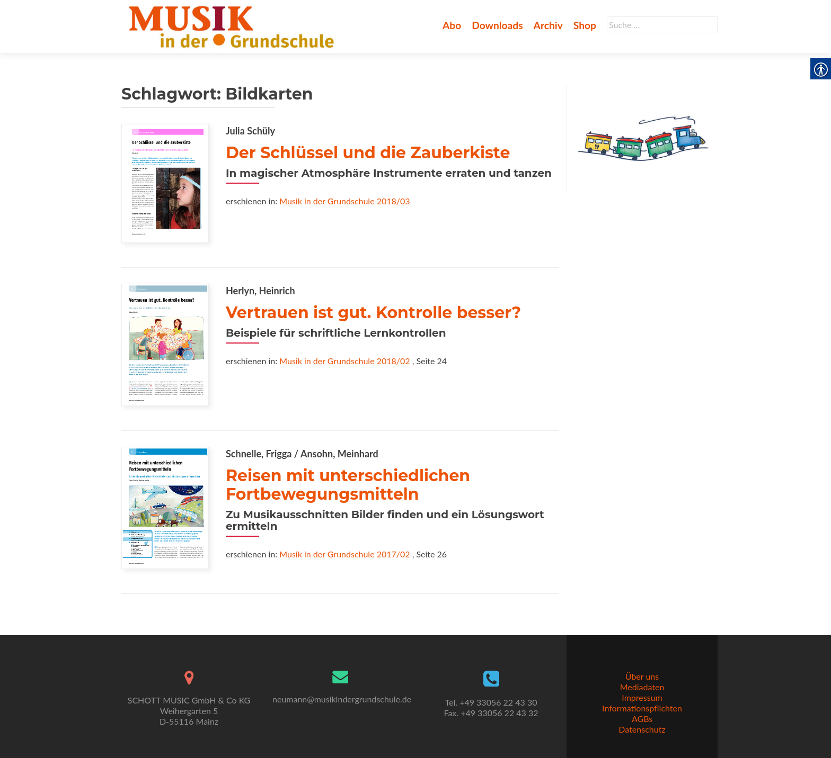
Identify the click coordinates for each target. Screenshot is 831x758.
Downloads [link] (497, 25)
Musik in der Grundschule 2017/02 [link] (344, 554)
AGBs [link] (642, 719)
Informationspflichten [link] (642, 708)
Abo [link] (452, 25)
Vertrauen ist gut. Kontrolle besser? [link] (373, 312)
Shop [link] (584, 25)
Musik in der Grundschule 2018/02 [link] (344, 361)
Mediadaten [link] (642, 687)
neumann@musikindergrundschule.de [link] (341, 699)
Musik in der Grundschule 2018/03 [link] (344, 201)
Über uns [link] (642, 676)
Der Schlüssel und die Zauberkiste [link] (368, 153)
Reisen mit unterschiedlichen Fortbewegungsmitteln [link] (348, 485)
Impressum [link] (642, 697)
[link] (233, 25)
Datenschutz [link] (641, 729)
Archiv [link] (548, 25)
